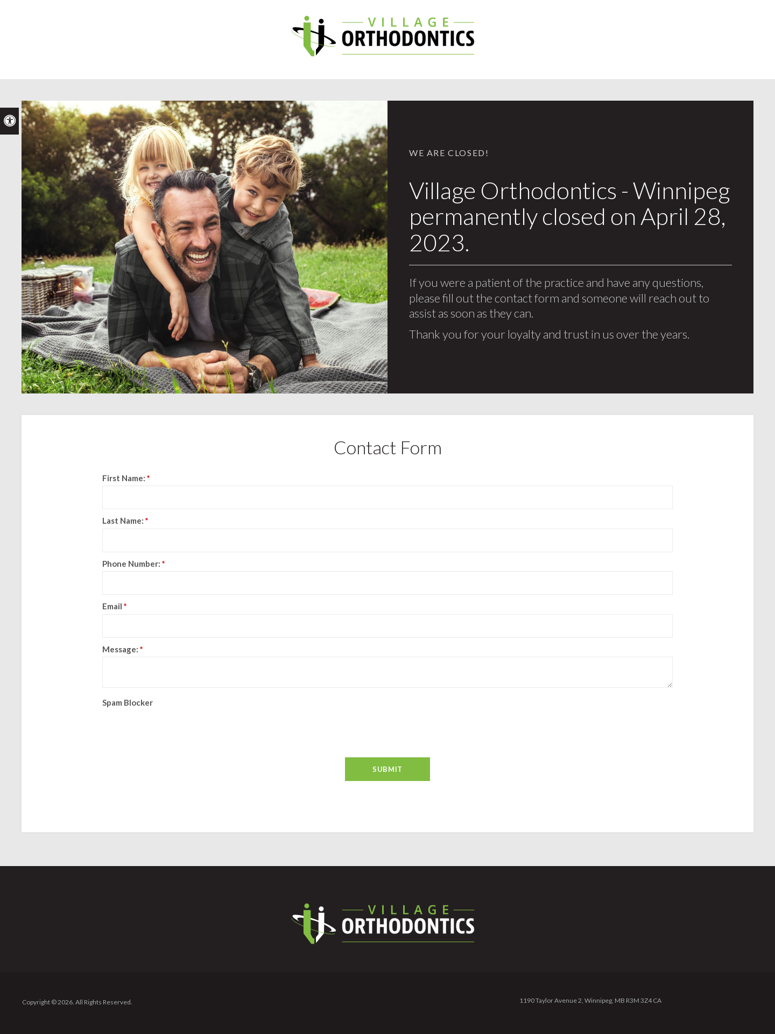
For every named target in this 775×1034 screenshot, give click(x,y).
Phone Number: (133, 563)
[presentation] (165, 726)
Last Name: (125, 520)
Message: (122, 649)
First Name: (126, 478)
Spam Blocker (127, 702)
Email (114, 606)
